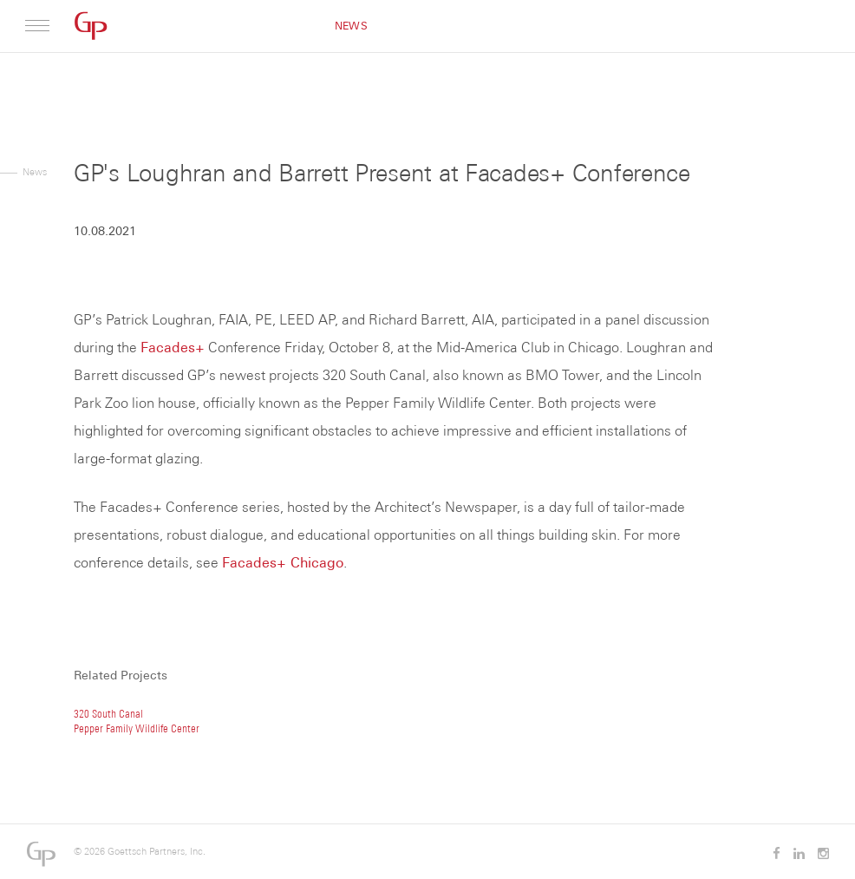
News (351, 26)
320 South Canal (108, 713)
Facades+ (172, 347)
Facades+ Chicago (282, 562)
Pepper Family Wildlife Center (136, 728)
